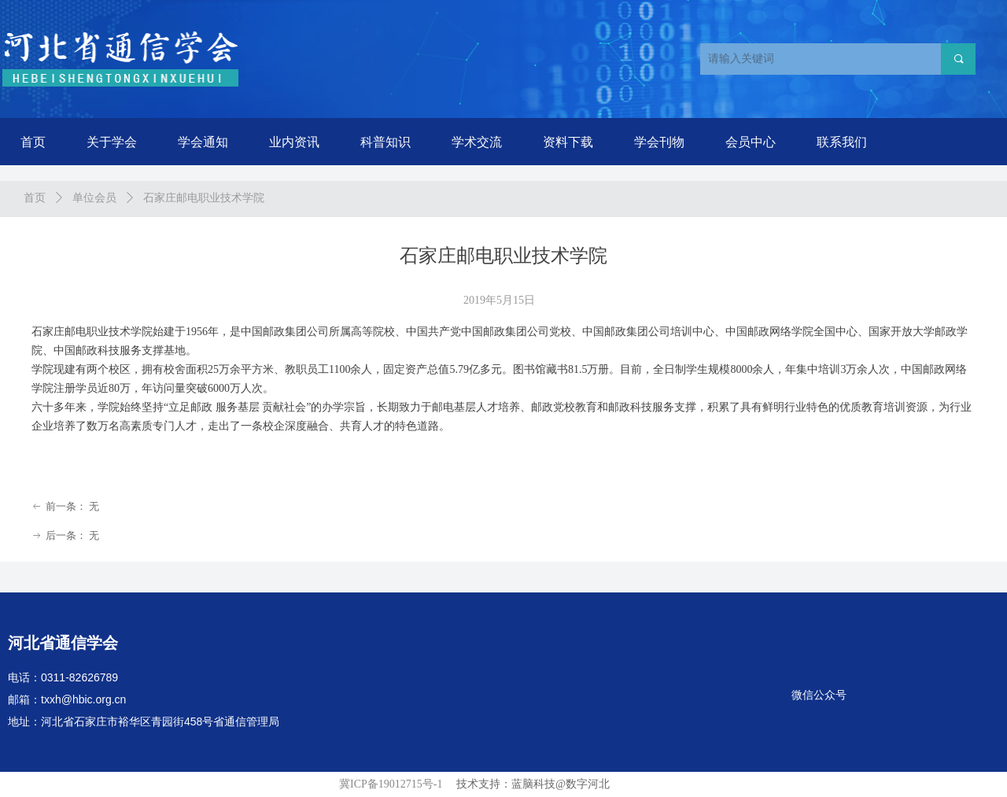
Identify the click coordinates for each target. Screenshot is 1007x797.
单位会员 (94, 198)
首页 (35, 198)
